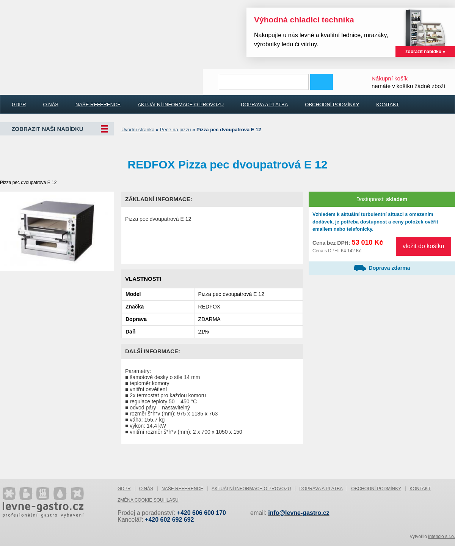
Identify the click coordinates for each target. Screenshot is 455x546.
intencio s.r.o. (441, 536)
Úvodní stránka (137, 129)
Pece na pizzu (175, 129)
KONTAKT (387, 104)
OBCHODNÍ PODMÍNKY (332, 104)
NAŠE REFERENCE (98, 104)
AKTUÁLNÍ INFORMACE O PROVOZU (181, 104)
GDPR (19, 104)
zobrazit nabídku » (425, 51)
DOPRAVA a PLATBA (264, 104)
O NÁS (50, 104)
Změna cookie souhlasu (148, 500)
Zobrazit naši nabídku (47, 129)
